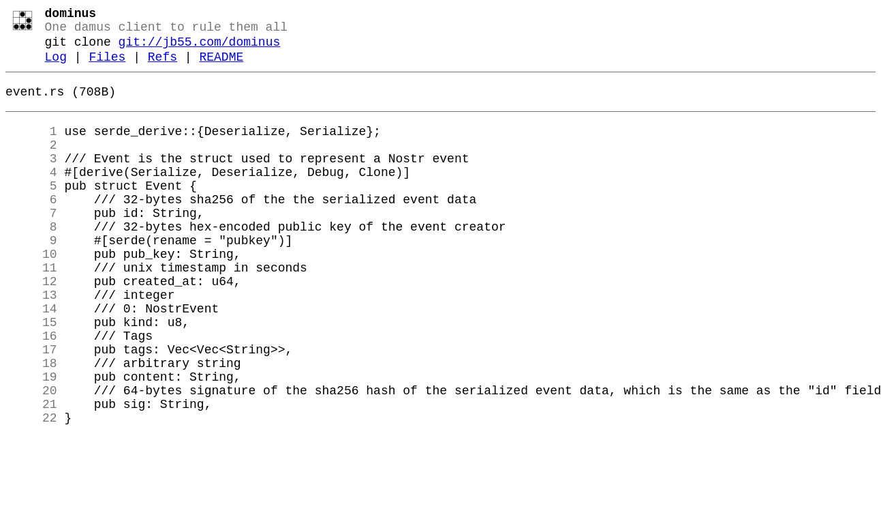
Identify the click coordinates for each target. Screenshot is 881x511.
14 (31, 359)
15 (31, 376)
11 (31, 310)
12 (31, 327)
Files (107, 67)
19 (31, 441)
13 (31, 343)
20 (31, 458)
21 (31, 474)
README (221, 67)
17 (31, 408)
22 (31, 490)
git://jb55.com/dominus (200, 49)
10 (31, 294)
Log (56, 67)
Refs (162, 67)
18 (31, 425)
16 (31, 392)
